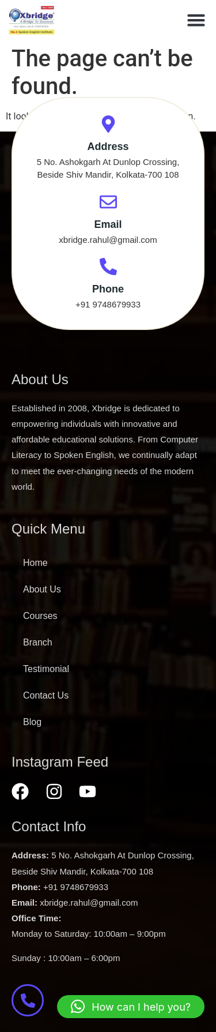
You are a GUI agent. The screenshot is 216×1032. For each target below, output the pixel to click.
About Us (42, 589)
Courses (40, 616)
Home (35, 563)
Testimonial (46, 669)
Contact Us (46, 695)
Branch (37, 642)
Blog (32, 722)
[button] (196, 20)
